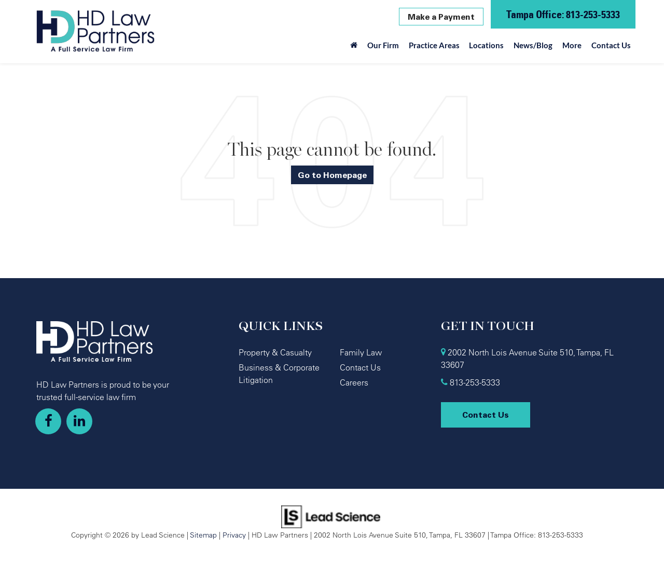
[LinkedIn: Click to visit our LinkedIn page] (79, 421)
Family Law (361, 352)
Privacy (234, 534)
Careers (354, 382)
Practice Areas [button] (434, 45)
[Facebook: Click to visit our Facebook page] (48, 421)
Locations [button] (486, 45)
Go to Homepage (332, 175)
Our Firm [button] (383, 45)
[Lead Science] (330, 516)
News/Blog (533, 45)
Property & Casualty (275, 352)
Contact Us (611, 45)
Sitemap (203, 534)
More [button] (572, 45)
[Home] (354, 47)
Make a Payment (441, 16)
